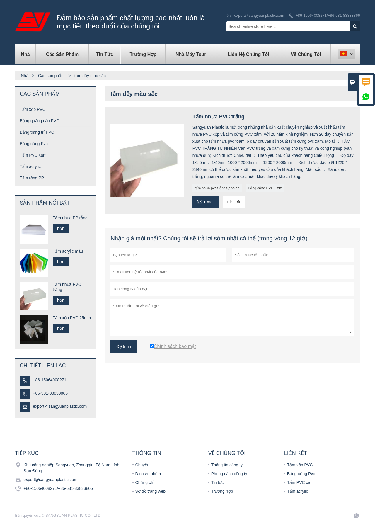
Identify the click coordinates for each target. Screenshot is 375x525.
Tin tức (104, 54)
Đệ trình (123, 346)
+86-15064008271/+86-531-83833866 (328, 15)
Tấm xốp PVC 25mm (72, 317)
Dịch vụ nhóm (148, 473)
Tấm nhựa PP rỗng (70, 217)
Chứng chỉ (144, 482)
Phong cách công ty (229, 473)
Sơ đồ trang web (150, 491)
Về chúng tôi (306, 54)
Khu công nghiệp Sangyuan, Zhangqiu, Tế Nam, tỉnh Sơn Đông (71, 468)
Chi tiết (233, 202)
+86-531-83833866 (50, 393)
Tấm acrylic (30, 166)
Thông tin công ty (227, 465)
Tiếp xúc (27, 453)
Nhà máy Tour (190, 54)
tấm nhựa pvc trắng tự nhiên (217, 188)
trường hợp (143, 54)
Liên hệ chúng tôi (248, 54)
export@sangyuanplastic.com (259, 15)
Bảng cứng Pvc (34, 143)
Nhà (25, 54)
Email (205, 201)
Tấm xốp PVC (32, 109)
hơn (60, 228)
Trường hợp (222, 491)
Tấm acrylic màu (68, 251)
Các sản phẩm (62, 54)
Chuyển (142, 465)
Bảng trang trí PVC (37, 132)
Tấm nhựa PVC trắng (67, 287)
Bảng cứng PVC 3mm (265, 188)
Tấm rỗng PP (32, 178)
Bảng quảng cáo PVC (39, 120)
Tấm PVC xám (33, 155)
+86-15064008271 (49, 380)
